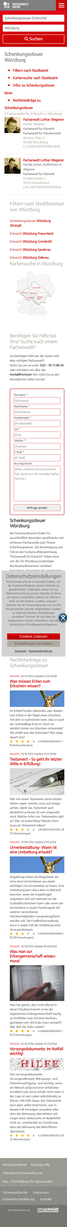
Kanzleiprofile (40, 1164)
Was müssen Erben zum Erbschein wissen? (30, 683)
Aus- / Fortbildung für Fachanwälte (28, 1181)
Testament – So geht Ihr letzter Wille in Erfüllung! (36, 761)
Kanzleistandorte (15, 1164)
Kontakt (46, 1199)
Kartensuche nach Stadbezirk (35, 78)
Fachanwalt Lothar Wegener (43, 119)
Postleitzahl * (22, 418)
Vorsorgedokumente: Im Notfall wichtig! (36, 1051)
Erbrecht (31, 233)
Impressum (41, 1192)
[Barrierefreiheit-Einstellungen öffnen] (63, 617)
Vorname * (21, 395)
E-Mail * (19, 452)
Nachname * (21, 406)
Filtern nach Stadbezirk (30, 70)
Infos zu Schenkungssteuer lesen (29, 89)
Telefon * (19, 440)
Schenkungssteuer (30, 223)
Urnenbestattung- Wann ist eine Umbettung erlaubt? (33, 849)
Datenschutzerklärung (18, 1199)
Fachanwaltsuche (15, 1192)
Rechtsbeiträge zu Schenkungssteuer (22, 104)
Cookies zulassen (33, 636)
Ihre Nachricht (23, 463)
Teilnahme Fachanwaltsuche (23, 1173)
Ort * (17, 429)
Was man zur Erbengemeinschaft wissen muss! (32, 956)
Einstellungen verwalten (33, 643)
